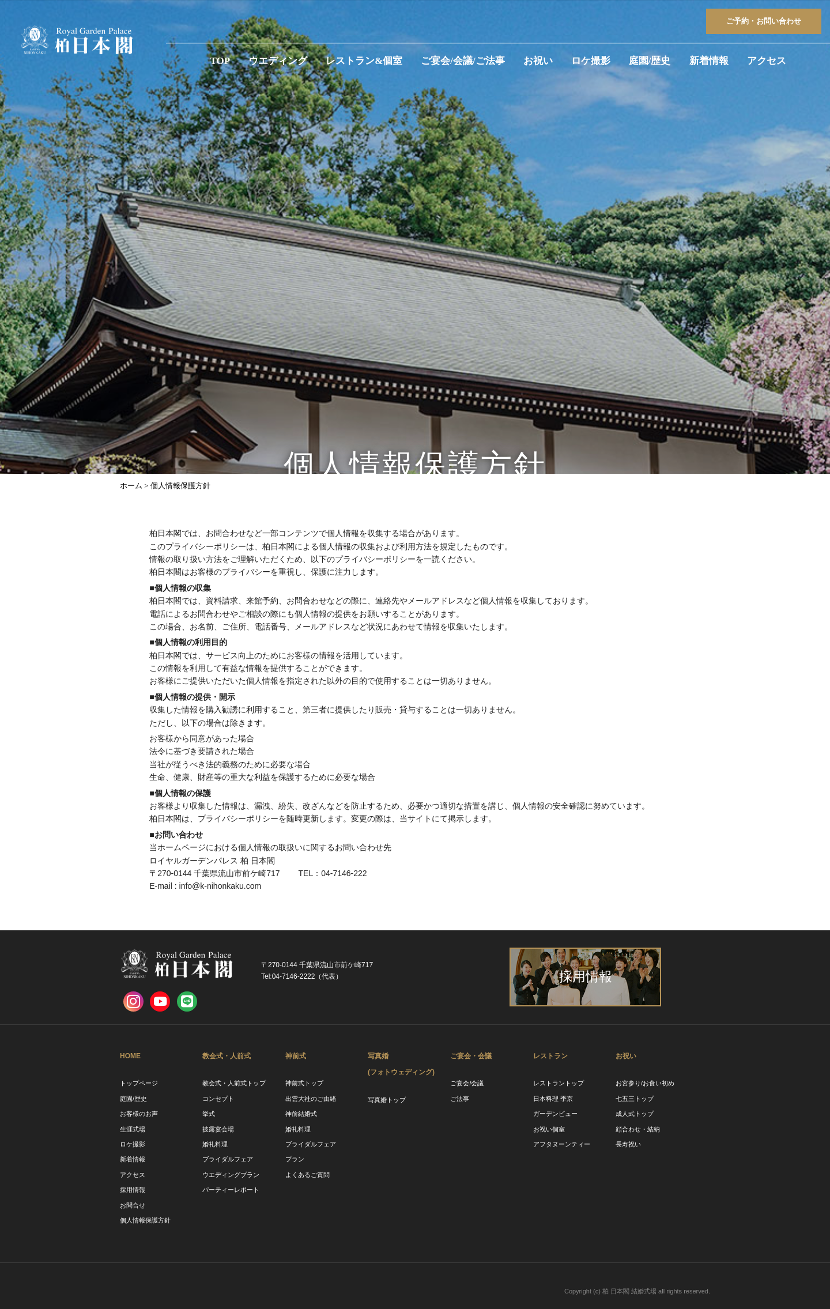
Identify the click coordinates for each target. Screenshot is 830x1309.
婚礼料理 (215, 1144)
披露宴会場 (218, 1129)
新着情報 (709, 60)
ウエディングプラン (230, 1174)
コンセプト (218, 1098)
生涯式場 (132, 1129)
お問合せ (132, 1205)
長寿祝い (628, 1144)
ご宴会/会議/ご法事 (462, 60)
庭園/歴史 (650, 60)
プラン (294, 1159)
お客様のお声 (139, 1113)
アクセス (766, 60)
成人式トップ (635, 1113)
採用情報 (132, 1189)
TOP (220, 60)
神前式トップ (304, 1083)
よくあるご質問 (307, 1174)
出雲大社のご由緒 (310, 1098)
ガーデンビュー (555, 1113)
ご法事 (459, 1098)
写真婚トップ (387, 1099)
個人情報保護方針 (145, 1220)
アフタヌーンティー (561, 1144)
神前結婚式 (301, 1113)
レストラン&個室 (364, 60)
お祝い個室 (549, 1129)
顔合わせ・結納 (638, 1129)
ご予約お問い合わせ (763, 21)
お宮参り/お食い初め (645, 1083)
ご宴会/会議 (467, 1083)
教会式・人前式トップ (234, 1083)
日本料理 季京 (553, 1098)
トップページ (139, 1083)
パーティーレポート (230, 1189)
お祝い (538, 60)
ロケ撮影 (590, 60)
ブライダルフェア (227, 1159)
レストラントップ (558, 1083)
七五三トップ (635, 1098)
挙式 (208, 1113)
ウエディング (277, 60)
